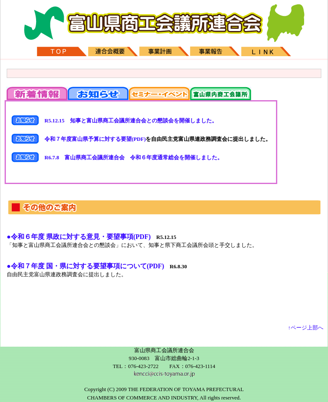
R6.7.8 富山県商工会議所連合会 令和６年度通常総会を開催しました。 (131, 158)
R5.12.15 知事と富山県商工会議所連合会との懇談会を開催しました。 (128, 121)
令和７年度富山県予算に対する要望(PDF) (92, 139)
